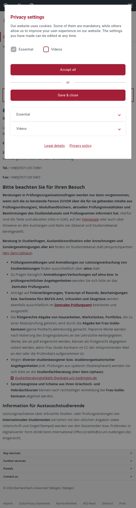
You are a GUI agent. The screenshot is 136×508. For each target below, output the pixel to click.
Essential (26, 49)
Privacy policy (80, 146)
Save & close (68, 95)
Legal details (54, 146)
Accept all (68, 70)
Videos (56, 49)
